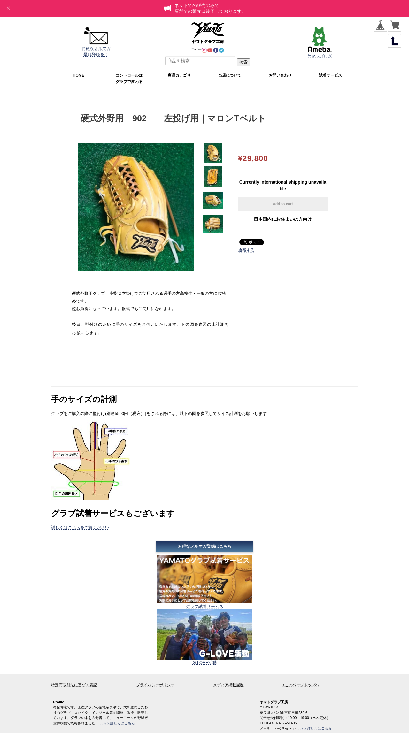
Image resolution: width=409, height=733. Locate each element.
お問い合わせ (280, 75)
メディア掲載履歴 (228, 685)
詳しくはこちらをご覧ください (80, 527)
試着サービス (330, 75)
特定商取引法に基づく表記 (74, 685)
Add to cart (283, 204)
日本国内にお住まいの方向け (283, 219)
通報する (246, 250)
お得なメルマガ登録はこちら (205, 546)
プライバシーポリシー (155, 685)
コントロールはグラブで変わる (129, 78)
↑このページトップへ (301, 685)
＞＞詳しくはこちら (314, 728)
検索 (243, 62)
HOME (78, 75)
